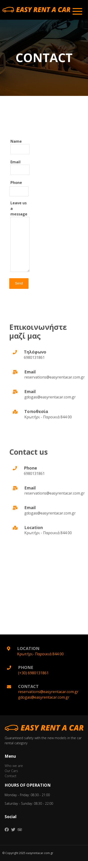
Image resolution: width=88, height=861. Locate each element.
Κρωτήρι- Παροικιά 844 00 (40, 653)
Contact (10, 776)
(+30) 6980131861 (33, 672)
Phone (16, 182)
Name (20, 146)
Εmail (20, 167)
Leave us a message (20, 236)
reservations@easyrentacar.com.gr (48, 691)
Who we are (14, 765)
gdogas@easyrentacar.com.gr (43, 697)
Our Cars (11, 771)
